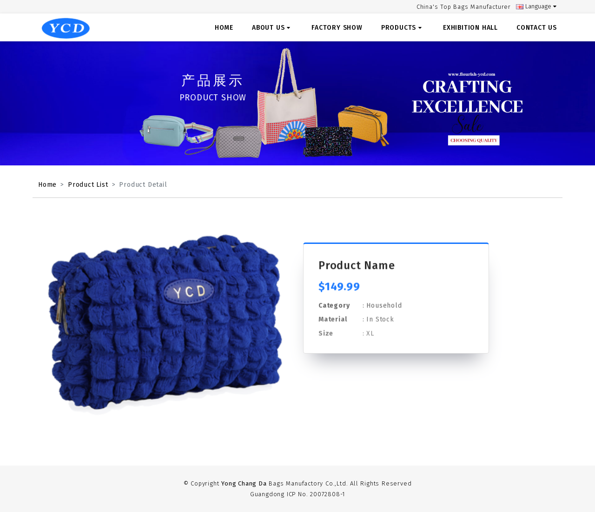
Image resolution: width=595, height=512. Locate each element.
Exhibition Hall (470, 28)
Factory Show (337, 28)
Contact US (536, 28)
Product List (88, 185)
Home (224, 28)
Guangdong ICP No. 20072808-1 (297, 494)
